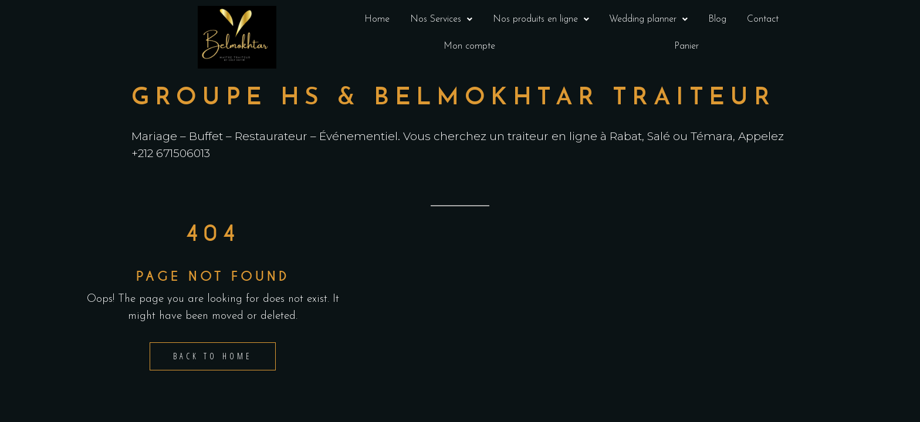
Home (377, 19)
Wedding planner (648, 19)
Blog (717, 19)
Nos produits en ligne (541, 19)
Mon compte (469, 46)
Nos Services (441, 19)
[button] (441, 19)
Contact (763, 19)
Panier (686, 46)
